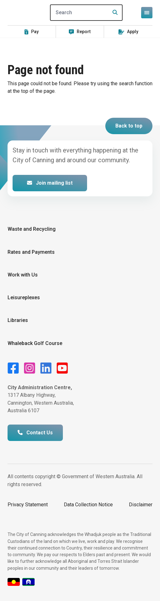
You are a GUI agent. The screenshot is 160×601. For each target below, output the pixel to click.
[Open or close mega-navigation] (146, 12)
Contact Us (35, 433)
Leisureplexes (24, 297)
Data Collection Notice (88, 505)
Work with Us (23, 275)
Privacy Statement (28, 505)
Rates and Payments (31, 252)
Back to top (128, 126)
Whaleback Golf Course (35, 343)
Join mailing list (50, 183)
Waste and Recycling (32, 229)
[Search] (86, 12)
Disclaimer (140, 505)
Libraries (18, 320)
